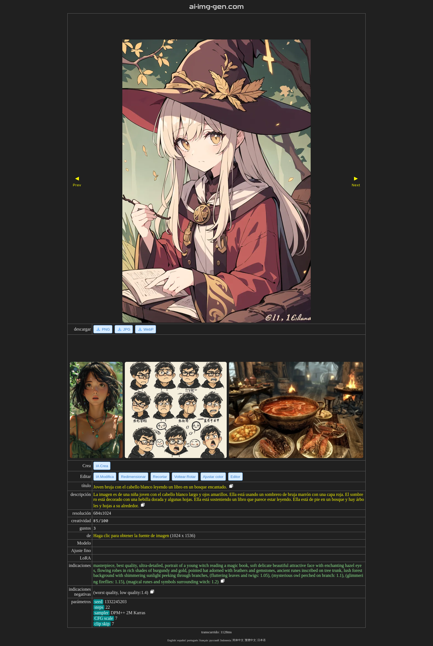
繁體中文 (250, 640)
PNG (103, 329)
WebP (146, 329)
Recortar (160, 477)
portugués (192, 640)
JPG (123, 329)
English (171, 640)
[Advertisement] (207, 27)
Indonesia (225, 640)
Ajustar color (213, 477)
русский (214, 640)
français (203, 640)
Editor (235, 477)
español (181, 640)
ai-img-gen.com (216, 6)
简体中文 (238, 640)
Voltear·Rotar (185, 477)
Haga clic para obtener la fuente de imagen (131, 535)
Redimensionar (133, 477)
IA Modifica (105, 477)
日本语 (261, 640)
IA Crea (102, 466)
